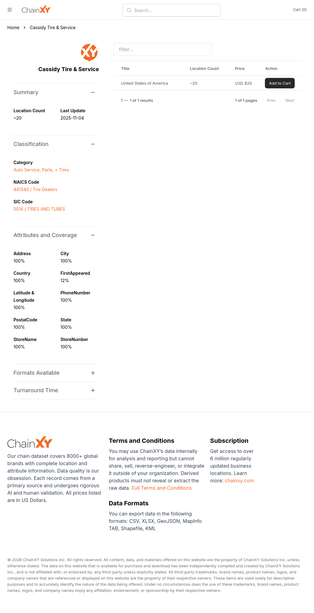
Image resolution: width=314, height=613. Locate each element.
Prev (271, 100)
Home (13, 27)
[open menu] (9, 9)
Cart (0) (300, 9)
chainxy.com (239, 480)
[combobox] (175, 10)
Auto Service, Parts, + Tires (41, 169)
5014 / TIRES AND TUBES (39, 209)
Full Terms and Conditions (162, 488)
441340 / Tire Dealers (35, 189)
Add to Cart (280, 83)
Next (289, 100)
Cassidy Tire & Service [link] (52, 27)
